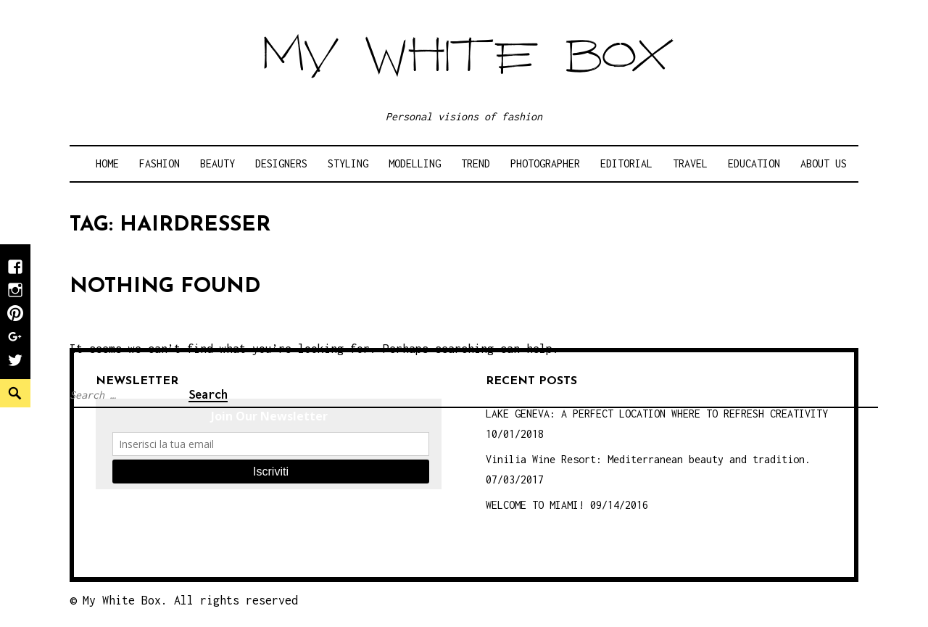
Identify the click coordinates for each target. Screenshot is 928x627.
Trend (475, 163)
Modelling (415, 163)
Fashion (159, 163)
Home (107, 163)
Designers (281, 163)
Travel (690, 163)
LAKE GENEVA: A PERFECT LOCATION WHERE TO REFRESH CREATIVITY (657, 413)
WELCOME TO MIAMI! (535, 505)
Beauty (217, 163)
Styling (348, 163)
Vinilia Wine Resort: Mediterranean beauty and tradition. (648, 459)
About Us (823, 163)
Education (754, 163)
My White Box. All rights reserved (190, 600)
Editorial (626, 163)
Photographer (545, 163)
